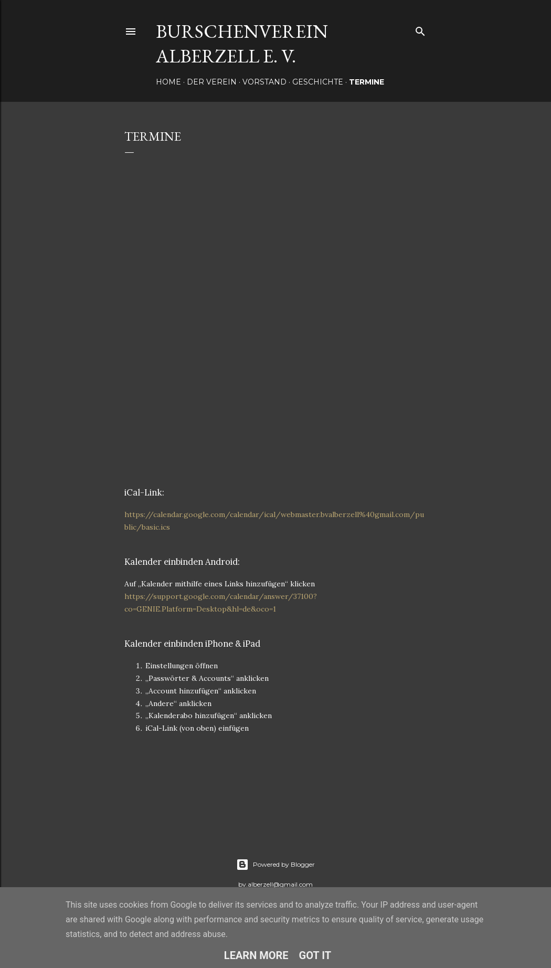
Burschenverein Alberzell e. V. (242, 43)
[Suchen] (420, 29)
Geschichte (317, 82)
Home (168, 82)
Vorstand (264, 82)
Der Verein (212, 82)
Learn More (256, 955)
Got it (315, 955)
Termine (366, 82)
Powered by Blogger (275, 864)
